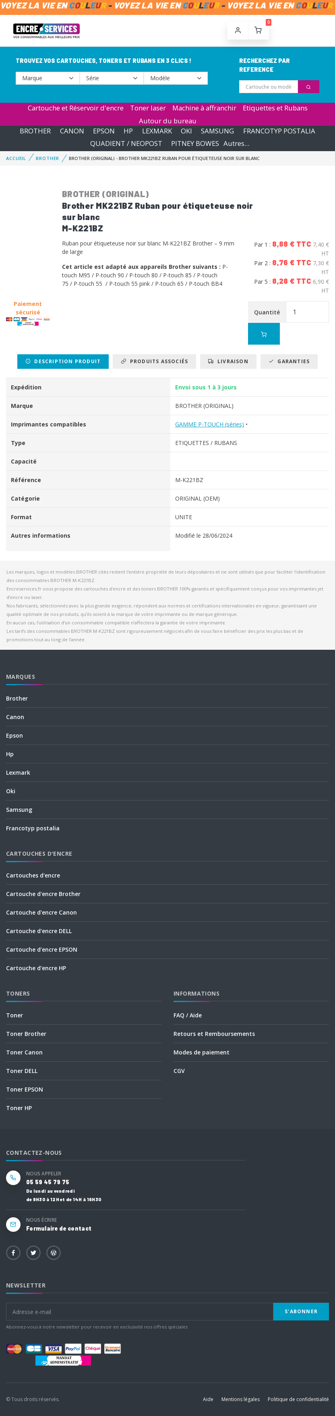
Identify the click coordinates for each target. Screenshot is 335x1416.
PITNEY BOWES (195, 143)
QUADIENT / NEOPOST (126, 143)
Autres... (236, 143)
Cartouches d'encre (33, 875)
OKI (186, 130)
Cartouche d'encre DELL (39, 931)
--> (48, 78)
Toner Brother (26, 1034)
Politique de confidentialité (298, 1399)
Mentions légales (240, 1399)
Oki (10, 791)
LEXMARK (157, 130)
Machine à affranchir (204, 107)
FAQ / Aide (188, 1015)
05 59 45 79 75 (47, 1182)
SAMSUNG (217, 130)
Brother (17, 698)
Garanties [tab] (289, 361)
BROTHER (35, 130)
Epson (14, 735)
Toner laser (148, 107)
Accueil (16, 158)
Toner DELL (21, 1071)
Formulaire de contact (58, 1228)
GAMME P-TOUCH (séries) (209, 424)
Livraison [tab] (228, 361)
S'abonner (301, 1311)
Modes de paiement (202, 1052)
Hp (10, 754)
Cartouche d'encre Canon (41, 912)
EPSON (104, 130)
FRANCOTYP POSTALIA (279, 130)
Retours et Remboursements (214, 1034)
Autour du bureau (167, 120)
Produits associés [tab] (154, 361)
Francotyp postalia (33, 828)
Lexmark (18, 772)
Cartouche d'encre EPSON (41, 949)
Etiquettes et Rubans (275, 107)
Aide (208, 1399)
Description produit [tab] (63, 361)
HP (128, 130)
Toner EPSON (24, 1089)
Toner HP (19, 1108)
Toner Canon (24, 1052)
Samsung (19, 809)
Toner (14, 1015)
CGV (179, 1071)
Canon (15, 717)
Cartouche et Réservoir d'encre (76, 107)
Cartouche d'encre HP (36, 968)
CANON (72, 130)
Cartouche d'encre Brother (43, 894)
